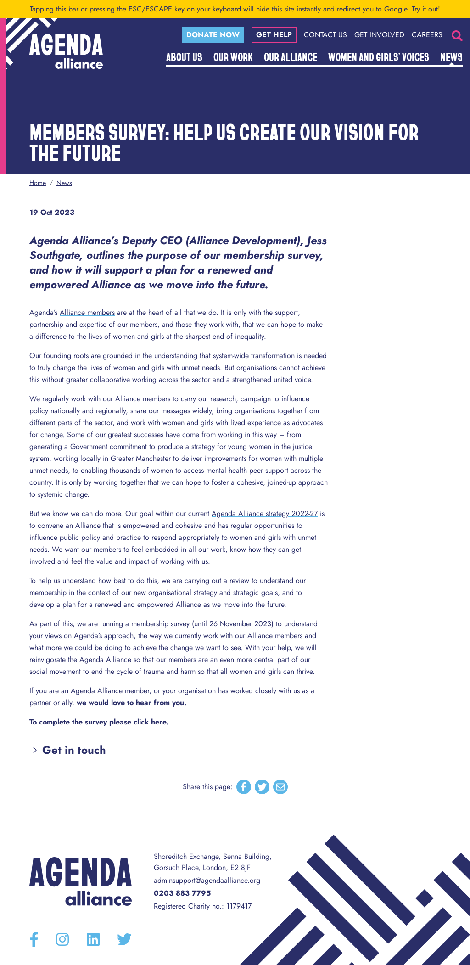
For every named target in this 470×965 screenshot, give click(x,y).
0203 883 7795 (182, 893)
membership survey (160, 623)
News (451, 56)
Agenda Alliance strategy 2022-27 (265, 513)
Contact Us (325, 34)
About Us (184, 56)
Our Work (233, 56)
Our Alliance (290, 56)
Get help (274, 34)
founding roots (66, 355)
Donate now (213, 34)
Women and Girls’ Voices (378, 56)
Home (37, 182)
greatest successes (135, 434)
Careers (427, 34)
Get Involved (379, 34)
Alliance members (87, 312)
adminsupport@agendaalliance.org (207, 880)
